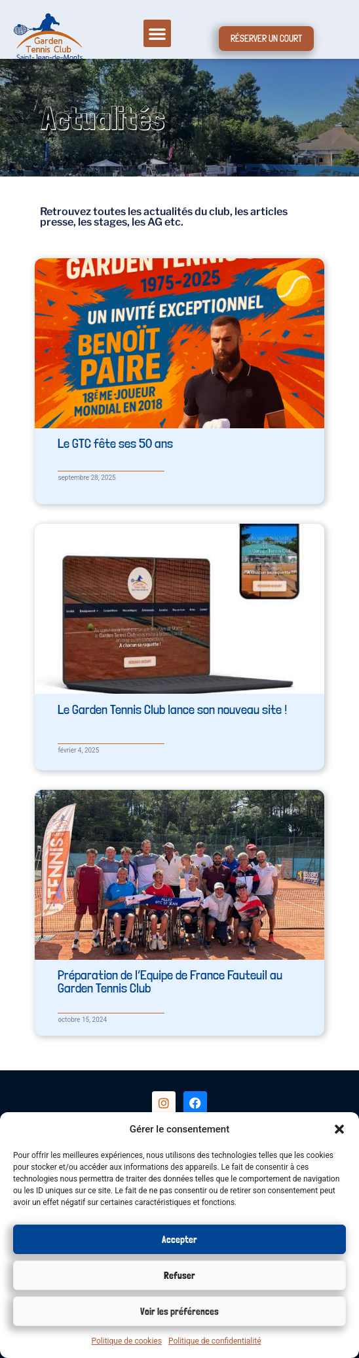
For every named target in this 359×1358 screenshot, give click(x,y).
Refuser (179, 1276)
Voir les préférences (179, 1311)
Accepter (179, 1240)
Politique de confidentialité (214, 1341)
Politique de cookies (127, 1341)
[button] (339, 1129)
